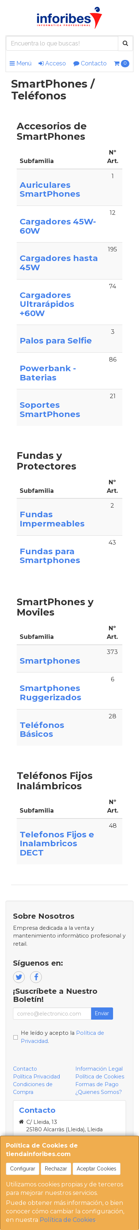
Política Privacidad (36, 1076)
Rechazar (56, 1169)
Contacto (90, 63)
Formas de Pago (97, 1084)
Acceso (52, 63)
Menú (21, 63)
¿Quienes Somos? (98, 1092)
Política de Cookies (67, 1219)
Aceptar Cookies (96, 1169)
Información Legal (99, 1068)
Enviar (102, 1013)
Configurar (22, 1169)
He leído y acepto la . (62, 1037)
